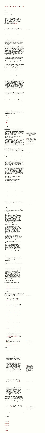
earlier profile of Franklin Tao (15, 192)
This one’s (14, 335)
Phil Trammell (15, 66)
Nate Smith (15, 300)
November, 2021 (6, 421)
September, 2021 (6, 425)
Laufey (12, 305)
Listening (7, 118)
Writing (14, 6)
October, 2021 (6, 423)
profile (21, 191)
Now (10, 6)
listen (7, 342)
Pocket (16, 136)
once (9, 150)
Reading (19, 6)
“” (13, 312)
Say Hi (23, 6)
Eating (7, 122)
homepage (27, 30)
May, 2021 (6, 430)
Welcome (6, 6)
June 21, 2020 (15, 23)
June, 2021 (6, 428)
